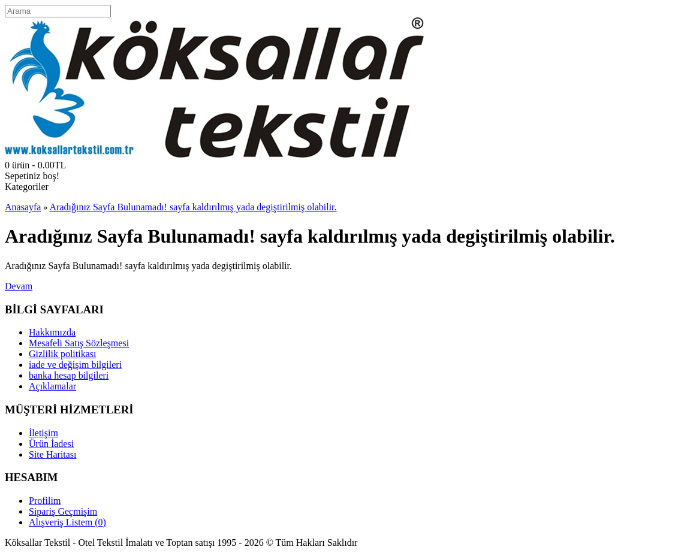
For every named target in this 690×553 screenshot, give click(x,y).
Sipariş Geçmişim (63, 511)
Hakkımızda (52, 332)
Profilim (45, 500)
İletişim (43, 433)
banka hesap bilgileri (69, 375)
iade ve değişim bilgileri (75, 364)
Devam (18, 286)
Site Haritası (53, 454)
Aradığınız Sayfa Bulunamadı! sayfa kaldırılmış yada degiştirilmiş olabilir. (193, 207)
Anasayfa (23, 207)
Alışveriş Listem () (67, 522)
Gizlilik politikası (62, 354)
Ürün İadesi (51, 444)
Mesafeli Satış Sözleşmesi (79, 343)
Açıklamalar (52, 386)
